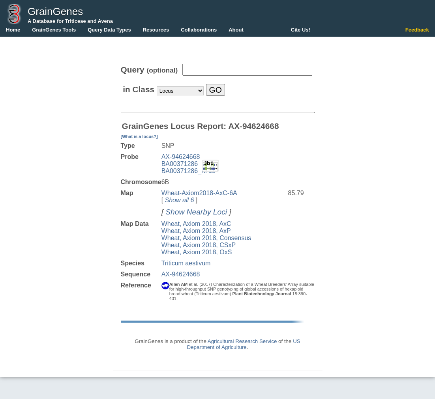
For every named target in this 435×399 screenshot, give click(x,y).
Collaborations (199, 30)
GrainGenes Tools (54, 30)
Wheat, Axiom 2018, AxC (196, 223)
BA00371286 (179, 163)
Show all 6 (179, 200)
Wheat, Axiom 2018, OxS (196, 252)
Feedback (417, 30)
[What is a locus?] (139, 136)
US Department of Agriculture (243, 344)
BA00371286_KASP (189, 171)
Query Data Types (109, 30)
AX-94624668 (180, 156)
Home (13, 30)
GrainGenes (55, 11)
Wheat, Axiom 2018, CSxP (198, 245)
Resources (156, 30)
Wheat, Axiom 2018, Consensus (206, 238)
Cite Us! (300, 30)
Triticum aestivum (186, 263)
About (236, 30)
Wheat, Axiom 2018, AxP (196, 230)
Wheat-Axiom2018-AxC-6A (199, 193)
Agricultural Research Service (242, 341)
